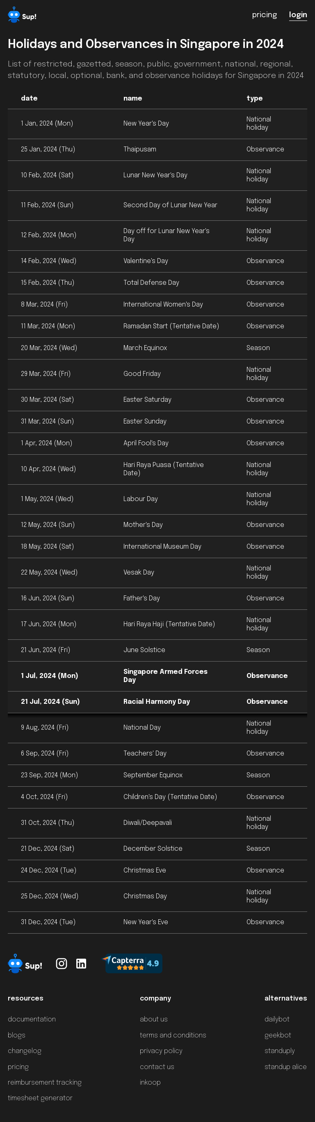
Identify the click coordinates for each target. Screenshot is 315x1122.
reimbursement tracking (45, 1082)
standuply (280, 1051)
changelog (24, 1051)
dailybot (277, 1019)
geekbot (278, 1035)
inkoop (150, 1082)
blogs (16, 1035)
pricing (18, 1067)
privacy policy (161, 1051)
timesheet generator (40, 1098)
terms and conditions (173, 1035)
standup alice (286, 1067)
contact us (157, 1067)
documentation (32, 1019)
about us (154, 1019)
